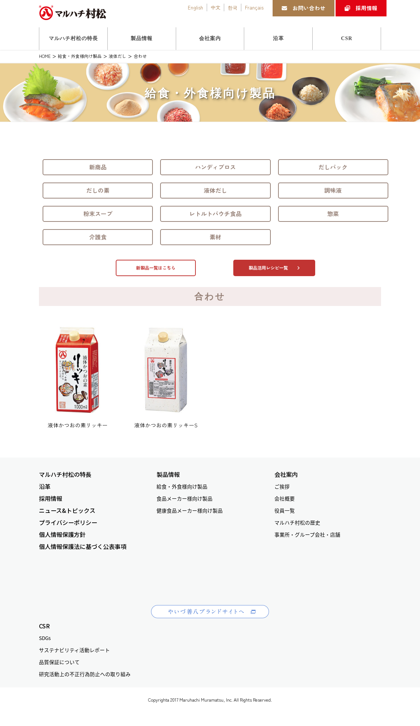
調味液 (333, 190)
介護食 (98, 237)
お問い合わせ (303, 8)
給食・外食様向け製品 (181, 486)
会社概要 (284, 498)
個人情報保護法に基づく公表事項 (82, 546)
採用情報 (361, 8)
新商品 (98, 167)
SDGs (45, 637)
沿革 (45, 486)
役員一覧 (284, 510)
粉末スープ (97, 213)
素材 (215, 237)
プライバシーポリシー (68, 522)
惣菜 (333, 213)
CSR (44, 626)
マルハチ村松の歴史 (297, 522)
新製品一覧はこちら (155, 267)
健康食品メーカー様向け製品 (189, 510)
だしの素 (98, 190)
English (195, 7)
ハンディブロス (215, 167)
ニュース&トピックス (67, 510)
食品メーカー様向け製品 (184, 498)
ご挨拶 (282, 486)
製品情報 (168, 474)
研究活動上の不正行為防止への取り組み (85, 674)
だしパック (333, 167)
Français (254, 7)
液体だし (215, 190)
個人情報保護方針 (62, 534)
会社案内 (286, 474)
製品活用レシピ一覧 (274, 267)
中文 (215, 7)
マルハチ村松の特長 (65, 474)
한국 (232, 7)
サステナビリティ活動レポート (74, 650)
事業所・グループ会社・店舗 (307, 534)
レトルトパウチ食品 (215, 213)
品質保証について (59, 662)
